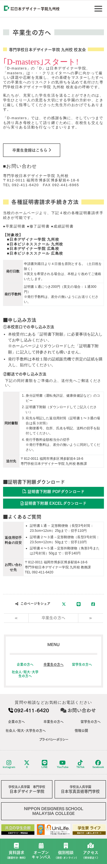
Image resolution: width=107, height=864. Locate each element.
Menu (99, 6)
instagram (9, 764)
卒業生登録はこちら (31, 150)
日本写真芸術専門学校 (80, 789)
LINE (45, 764)
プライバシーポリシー (53, 739)
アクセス (90, 851)
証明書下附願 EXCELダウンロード (54, 503)
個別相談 (66, 851)
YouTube (62, 764)
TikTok (80, 764)
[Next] (90, 618)
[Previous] (16, 618)
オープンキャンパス (41, 851)
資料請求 (16, 851)
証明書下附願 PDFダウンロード (53, 491)
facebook (98, 764)
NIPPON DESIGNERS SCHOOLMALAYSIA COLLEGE (53, 811)
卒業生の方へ (53, 618)
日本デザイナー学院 (26, 789)
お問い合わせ (78, 710)
